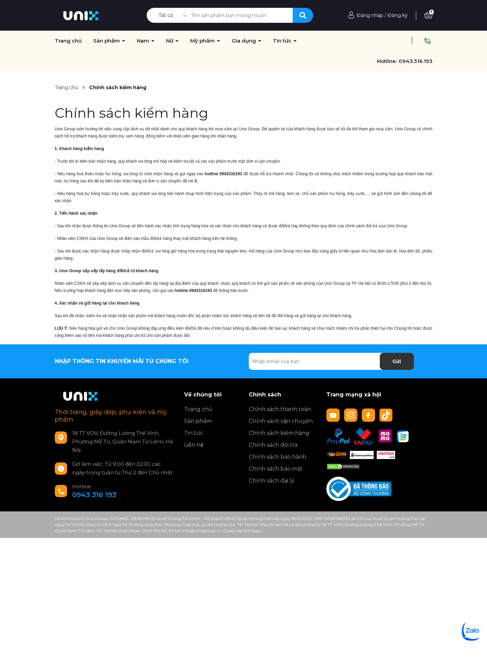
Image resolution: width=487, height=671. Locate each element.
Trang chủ (198, 409)
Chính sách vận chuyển (281, 421)
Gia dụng (244, 41)
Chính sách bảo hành (277, 457)
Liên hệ (194, 445)
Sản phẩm (198, 421)
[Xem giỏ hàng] (428, 15)
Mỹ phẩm (203, 41)
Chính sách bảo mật (276, 468)
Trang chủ (68, 41)
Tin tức (283, 41)
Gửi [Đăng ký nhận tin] (396, 361)
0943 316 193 (94, 495)
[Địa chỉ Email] (331, 361)
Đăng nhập (370, 15)
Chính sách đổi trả (273, 445)
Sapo (256, 530)
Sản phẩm (107, 41)
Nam (143, 41)
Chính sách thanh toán (280, 409)
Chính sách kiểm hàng (131, 112)
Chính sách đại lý (271, 480)
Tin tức (193, 433)
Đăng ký (398, 15)
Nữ (170, 41)
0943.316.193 (416, 61)
